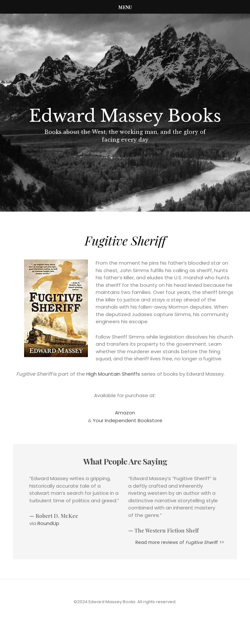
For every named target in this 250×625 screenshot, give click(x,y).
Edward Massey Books (125, 115)
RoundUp (48, 523)
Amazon (125, 412)
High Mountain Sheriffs (113, 373)
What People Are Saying (125, 461)
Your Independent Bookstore (127, 420)
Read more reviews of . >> (179, 542)
